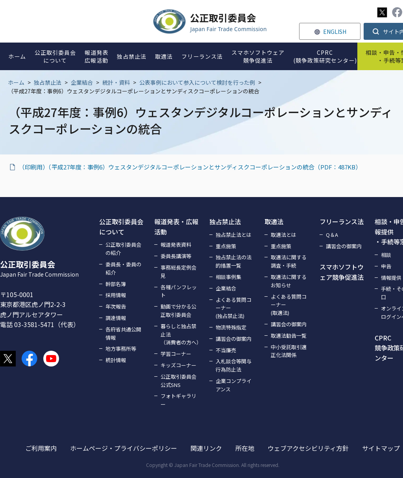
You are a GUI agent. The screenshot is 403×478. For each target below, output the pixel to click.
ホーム (16, 82)
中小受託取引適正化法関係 (289, 351)
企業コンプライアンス (233, 385)
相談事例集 (228, 277)
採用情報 (115, 295)
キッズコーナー (178, 365)
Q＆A (332, 234)
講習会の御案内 (233, 338)
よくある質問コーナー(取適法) (289, 305)
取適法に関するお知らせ (289, 281)
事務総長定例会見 (178, 271)
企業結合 (82, 82)
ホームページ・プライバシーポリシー (123, 448)
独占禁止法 (47, 82)
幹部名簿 (115, 284)
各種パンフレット (179, 291)
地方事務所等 (120, 348)
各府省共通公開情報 (123, 333)
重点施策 (226, 246)
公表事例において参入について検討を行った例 (197, 82)
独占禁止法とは (233, 234)
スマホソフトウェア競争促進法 (342, 272)
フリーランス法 (342, 221)
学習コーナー (176, 353)
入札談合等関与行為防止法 (233, 365)
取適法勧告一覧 (289, 335)
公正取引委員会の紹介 (123, 249)
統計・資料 (116, 82)
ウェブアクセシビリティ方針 (308, 448)
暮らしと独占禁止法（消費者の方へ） (180, 334)
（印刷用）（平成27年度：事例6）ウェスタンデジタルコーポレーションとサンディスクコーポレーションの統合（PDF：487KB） (190, 167)
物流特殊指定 (231, 327)
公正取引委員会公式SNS (178, 381)
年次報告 (115, 306)
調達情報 (115, 318)
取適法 (273, 221)
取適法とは (283, 234)
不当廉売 (226, 350)
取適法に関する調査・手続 (289, 261)
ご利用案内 (41, 448)
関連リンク (206, 448)
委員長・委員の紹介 (123, 268)
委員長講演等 (176, 256)
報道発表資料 (176, 244)
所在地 (244, 448)
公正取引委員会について (121, 226)
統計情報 (115, 360)
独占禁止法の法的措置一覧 (233, 261)
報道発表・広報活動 (176, 226)
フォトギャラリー (178, 400)
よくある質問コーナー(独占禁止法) (233, 308)
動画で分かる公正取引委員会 (178, 310)
